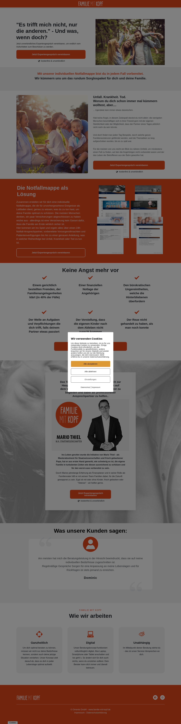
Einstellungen (90, 379)
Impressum (96, 387)
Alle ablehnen (90, 371)
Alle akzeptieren (90, 364)
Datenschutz (85, 387)
